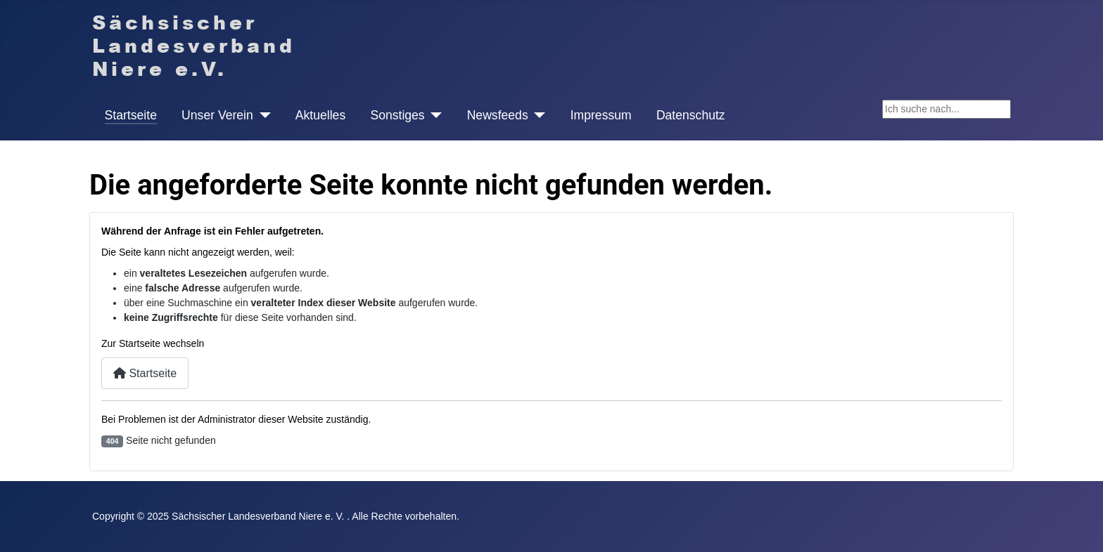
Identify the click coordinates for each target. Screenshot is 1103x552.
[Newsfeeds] (537, 115)
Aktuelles (320, 115)
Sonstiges (397, 115)
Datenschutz (690, 115)
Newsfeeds (497, 115)
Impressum (601, 115)
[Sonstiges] (433, 115)
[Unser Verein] (262, 115)
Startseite (131, 115)
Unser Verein (217, 115)
